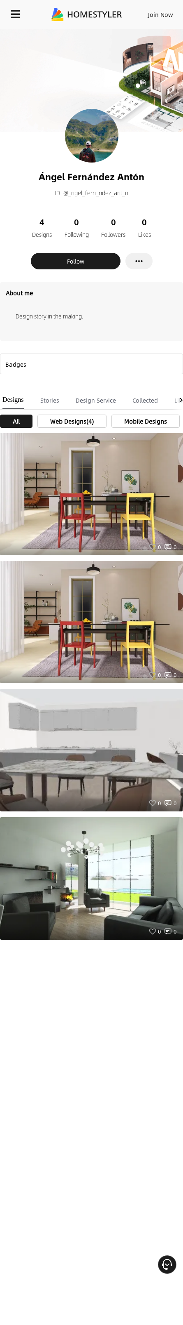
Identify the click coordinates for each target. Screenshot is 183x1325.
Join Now (160, 14)
